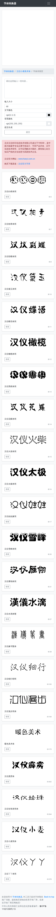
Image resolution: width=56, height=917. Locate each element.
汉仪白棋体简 (10, 191)
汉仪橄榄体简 (10, 354)
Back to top (49, 897)
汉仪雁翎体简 (10, 581)
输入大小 (8, 101)
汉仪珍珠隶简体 (11, 809)
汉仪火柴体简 (10, 451)
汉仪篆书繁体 (10, 646)
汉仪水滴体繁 (10, 614)
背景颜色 (8, 119)
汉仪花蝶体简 (10, 419)
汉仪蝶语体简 (10, 321)
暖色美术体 (9, 744)
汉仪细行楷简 (10, 679)
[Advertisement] (28, 37)
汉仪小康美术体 (23, 71)
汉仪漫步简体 (10, 711)
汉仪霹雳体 (9, 776)
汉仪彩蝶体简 (10, 256)
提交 (28, 132)
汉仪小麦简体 (10, 841)
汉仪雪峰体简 (10, 549)
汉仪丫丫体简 (10, 874)
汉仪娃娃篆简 (10, 516)
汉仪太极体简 (10, 484)
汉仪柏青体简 (10, 224)
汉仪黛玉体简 (10, 289)
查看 (7, 197)
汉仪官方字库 (24, 164)
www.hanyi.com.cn (26, 159)
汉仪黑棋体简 (10, 386)
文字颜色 (8, 110)
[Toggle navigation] (48, 3)
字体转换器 (9, 71)
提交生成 (8, 127)
